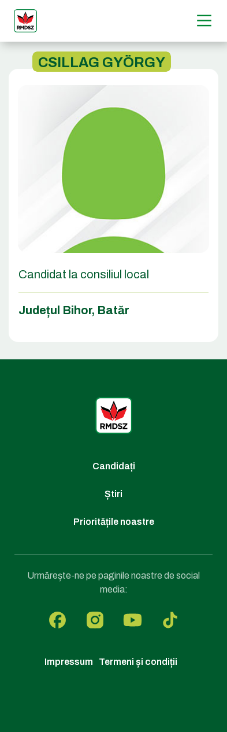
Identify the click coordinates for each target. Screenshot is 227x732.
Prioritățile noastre (113, 522)
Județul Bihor (55, 310)
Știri (113, 494)
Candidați (113, 466)
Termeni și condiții (138, 662)
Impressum (68, 662)
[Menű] (204, 20)
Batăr (113, 310)
